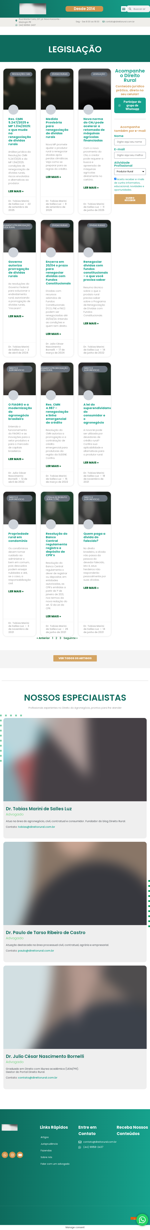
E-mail (119, 149)
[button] (124, 9)
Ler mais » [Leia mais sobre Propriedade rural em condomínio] (16, 591)
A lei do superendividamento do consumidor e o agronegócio (100, 413)
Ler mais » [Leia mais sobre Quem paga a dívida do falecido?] (91, 588)
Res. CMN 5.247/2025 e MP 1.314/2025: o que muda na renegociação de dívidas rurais (19, 131)
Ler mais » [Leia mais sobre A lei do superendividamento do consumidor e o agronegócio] (91, 463)
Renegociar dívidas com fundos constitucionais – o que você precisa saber (95, 271)
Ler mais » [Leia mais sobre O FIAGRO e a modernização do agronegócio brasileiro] (16, 459)
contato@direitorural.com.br (37, 1078)
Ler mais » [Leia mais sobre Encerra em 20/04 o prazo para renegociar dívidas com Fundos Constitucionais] (53, 334)
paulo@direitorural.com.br (36, 951)
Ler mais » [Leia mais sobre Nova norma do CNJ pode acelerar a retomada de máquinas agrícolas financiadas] (91, 188)
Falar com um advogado (55, 1164)
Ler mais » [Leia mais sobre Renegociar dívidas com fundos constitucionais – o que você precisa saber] (91, 323)
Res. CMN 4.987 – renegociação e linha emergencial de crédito (57, 413)
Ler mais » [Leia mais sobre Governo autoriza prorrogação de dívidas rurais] (16, 316)
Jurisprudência (49, 1144)
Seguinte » (71, 638)
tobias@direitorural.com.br (36, 827)
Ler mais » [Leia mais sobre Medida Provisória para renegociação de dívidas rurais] (53, 177)
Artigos (45, 1137)
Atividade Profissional (123, 164)
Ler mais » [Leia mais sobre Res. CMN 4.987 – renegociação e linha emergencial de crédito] (53, 466)
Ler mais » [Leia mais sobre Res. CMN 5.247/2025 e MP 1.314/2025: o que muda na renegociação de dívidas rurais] (16, 191)
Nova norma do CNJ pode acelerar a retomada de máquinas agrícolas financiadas (94, 130)
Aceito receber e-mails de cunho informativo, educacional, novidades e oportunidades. (129, 184)
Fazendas (46, 1150)
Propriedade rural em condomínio (18, 537)
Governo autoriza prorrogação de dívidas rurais (18, 269)
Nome (118, 136)
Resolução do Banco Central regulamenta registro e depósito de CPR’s (56, 544)
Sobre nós (46, 1157)
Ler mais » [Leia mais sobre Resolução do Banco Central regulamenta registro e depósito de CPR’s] (53, 616)
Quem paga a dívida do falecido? (94, 537)
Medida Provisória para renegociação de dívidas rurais (57, 128)
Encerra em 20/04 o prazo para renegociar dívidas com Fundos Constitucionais (58, 272)
